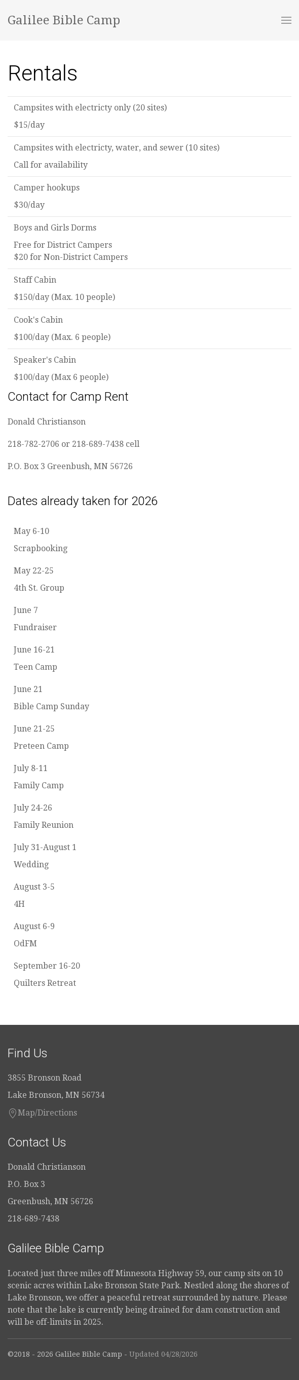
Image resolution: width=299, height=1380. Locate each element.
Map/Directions (42, 1113)
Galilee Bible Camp (64, 20)
